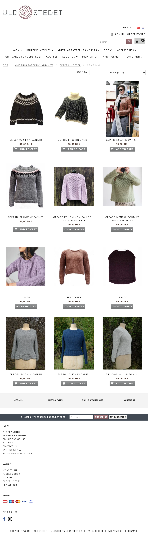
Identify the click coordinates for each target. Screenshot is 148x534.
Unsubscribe (118, 415)
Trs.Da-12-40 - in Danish (74, 369)
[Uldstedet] (32, 11)
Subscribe (101, 415)
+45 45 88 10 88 (95, 529)
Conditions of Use (14, 437)
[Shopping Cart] (139, 41)
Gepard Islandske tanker (25, 213)
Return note (10, 441)
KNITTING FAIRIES (12, 448)
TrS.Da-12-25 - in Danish (25, 369)
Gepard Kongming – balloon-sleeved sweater (74, 215)
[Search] (129, 41)
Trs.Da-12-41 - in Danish (122, 369)
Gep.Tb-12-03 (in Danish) (122, 135)
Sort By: (82, 72)
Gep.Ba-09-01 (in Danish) (25, 135)
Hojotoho (74, 293)
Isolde (122, 293)
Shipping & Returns (14, 434)
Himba (26, 293)
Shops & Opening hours (17, 452)
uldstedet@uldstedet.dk (66, 529)
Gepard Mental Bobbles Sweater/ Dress (122, 213)
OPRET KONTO (136, 34)
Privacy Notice (12, 430)
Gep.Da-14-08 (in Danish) (74, 135)
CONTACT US (10, 444)
